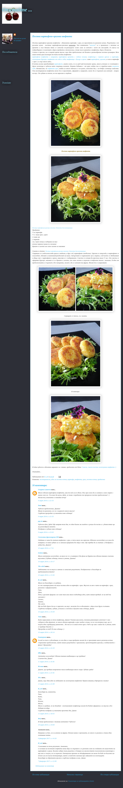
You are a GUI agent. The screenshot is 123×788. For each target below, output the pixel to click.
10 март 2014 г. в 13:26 (46, 575)
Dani (40, 505)
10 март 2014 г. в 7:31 (46, 548)
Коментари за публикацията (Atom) (81, 781)
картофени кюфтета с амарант (44, 57)
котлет (92, 45)
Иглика (40, 666)
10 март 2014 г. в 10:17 (46, 561)
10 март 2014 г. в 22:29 (46, 648)
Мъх (39, 677)
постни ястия (92, 479)
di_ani (40, 580)
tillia (39, 653)
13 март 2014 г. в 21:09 (46, 684)
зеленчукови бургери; (39, 59)
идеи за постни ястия (59, 479)
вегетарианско (45, 479)
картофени (95, 59)
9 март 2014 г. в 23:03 (46, 532)
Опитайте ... (17, 10)
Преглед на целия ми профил (20, 39)
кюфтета (78, 479)
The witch (41, 566)
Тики (40, 617)
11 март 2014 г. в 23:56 (46, 673)
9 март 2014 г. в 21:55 (46, 501)
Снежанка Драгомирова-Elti (48, 537)
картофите (58, 64)
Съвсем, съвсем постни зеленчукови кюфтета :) (99, 467)
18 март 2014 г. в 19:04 (46, 725)
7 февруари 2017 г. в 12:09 (47, 761)
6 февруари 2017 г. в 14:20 (47, 738)
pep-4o (40, 521)
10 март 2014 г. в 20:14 (46, 632)
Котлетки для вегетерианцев (64, 228)
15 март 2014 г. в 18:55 (46, 714)
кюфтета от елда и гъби (57, 59)
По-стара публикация (109, 774)
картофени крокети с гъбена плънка (73, 57)
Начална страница (75, 774)
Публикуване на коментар (44, 766)
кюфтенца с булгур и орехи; (77, 59)
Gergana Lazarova (44, 489)
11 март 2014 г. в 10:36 (46, 662)
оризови (103, 59)
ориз (84, 479)
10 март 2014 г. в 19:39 (46, 612)
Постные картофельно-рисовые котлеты (43, 228)
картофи (71, 479)
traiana (40, 553)
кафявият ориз (53, 68)
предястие (101, 479)
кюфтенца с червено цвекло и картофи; (103, 57)
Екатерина (42, 637)
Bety (39, 718)
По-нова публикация (40, 774)
